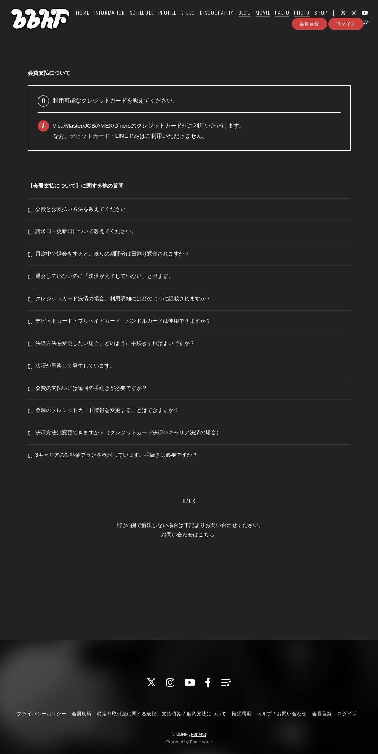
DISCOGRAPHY (223, 21)
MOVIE (268, 21)
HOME (88, 21)
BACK (189, 563)
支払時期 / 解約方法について (194, 713)
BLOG (251, 21)
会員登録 (309, 44)
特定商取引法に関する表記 (127, 713)
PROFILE (173, 21)
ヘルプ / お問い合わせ (282, 713)
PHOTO (308, 21)
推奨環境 (241, 713)
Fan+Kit (198, 734)
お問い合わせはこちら (187, 597)
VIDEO (194, 21)
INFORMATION (115, 21)
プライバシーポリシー (41, 713)
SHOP (327, 21)
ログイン (346, 44)
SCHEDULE (148, 21)
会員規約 (82, 713)
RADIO (288, 21)
